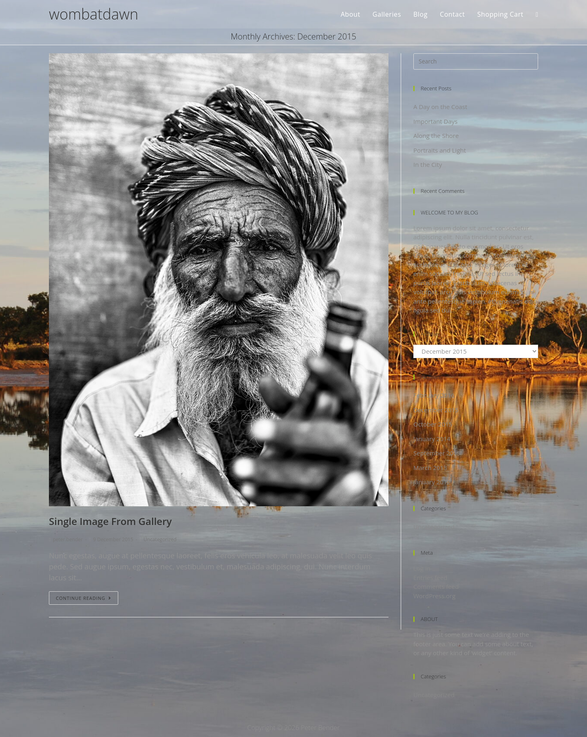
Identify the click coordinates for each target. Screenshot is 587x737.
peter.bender (68, 539)
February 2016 (434, 395)
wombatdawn (93, 14)
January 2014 (431, 439)
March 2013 (430, 468)
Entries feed (430, 577)
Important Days (435, 121)
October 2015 (432, 424)
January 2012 (431, 482)
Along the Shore (436, 135)
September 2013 (436, 453)
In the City (427, 164)
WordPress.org (434, 596)
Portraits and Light (439, 150)
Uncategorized (160, 539)
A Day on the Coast (440, 107)
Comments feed (436, 586)
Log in (421, 568)
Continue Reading (83, 598)
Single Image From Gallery (110, 521)
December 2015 (436, 410)
